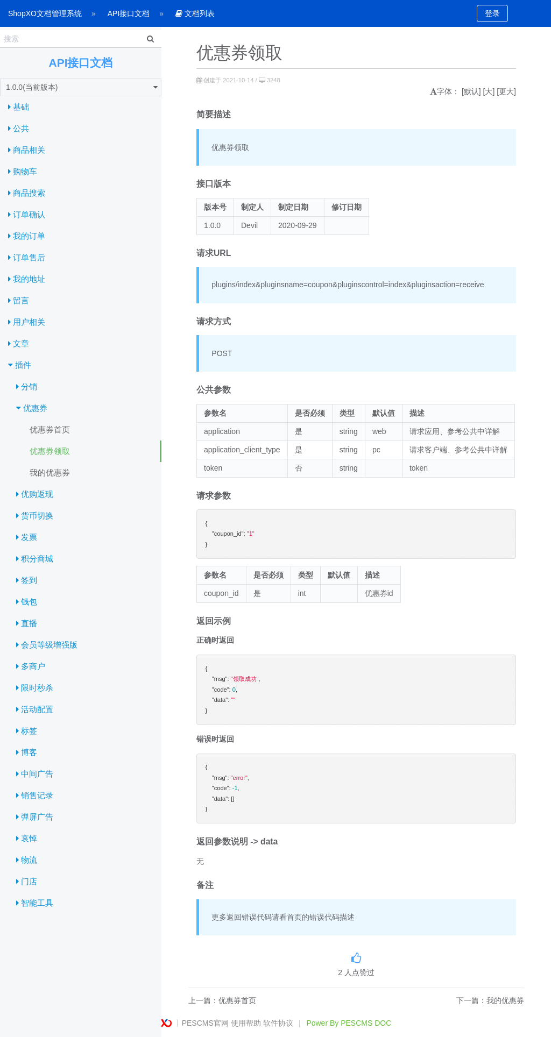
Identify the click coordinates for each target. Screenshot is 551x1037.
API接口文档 (129, 13)
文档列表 (195, 13)
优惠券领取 (50, 451)
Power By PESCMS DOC (348, 1023)
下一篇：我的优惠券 (490, 1000)
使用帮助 (246, 1023)
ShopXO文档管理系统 (45, 13)
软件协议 (278, 1023)
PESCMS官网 (205, 1023)
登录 (492, 13)
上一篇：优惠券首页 (222, 1000)
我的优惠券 (50, 472)
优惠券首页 (50, 429)
